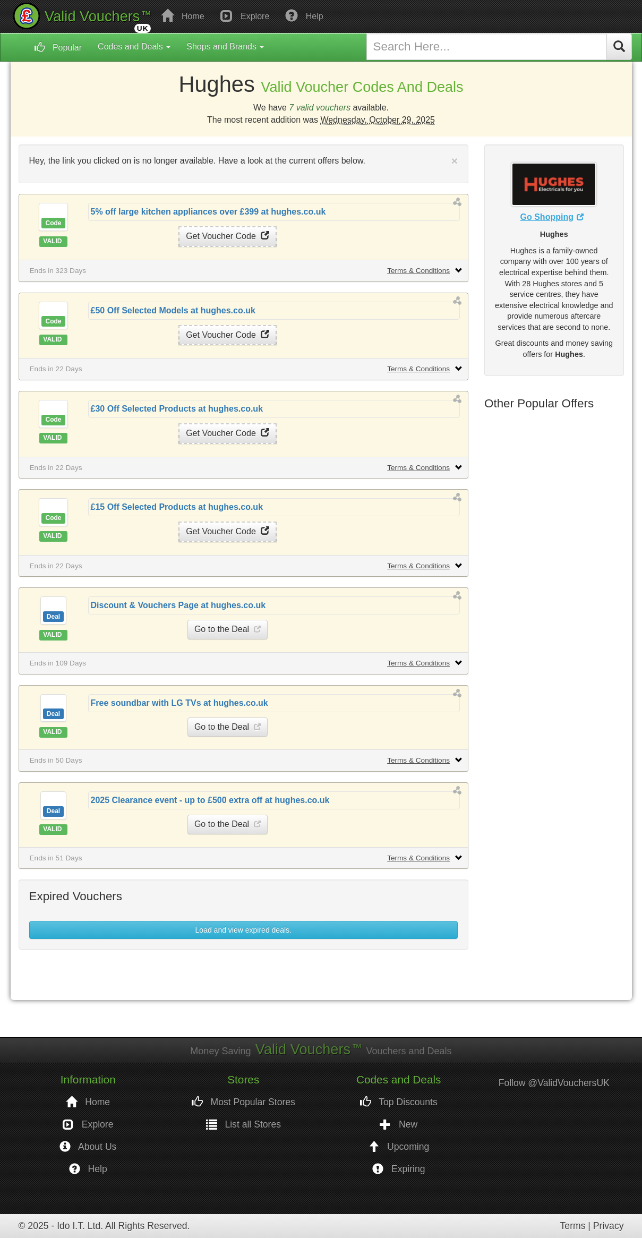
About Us (87, 1146)
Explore (245, 15)
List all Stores (243, 1124)
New (398, 1124)
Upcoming (398, 1146)
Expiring (398, 1169)
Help (304, 15)
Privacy (608, 1225)
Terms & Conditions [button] (418, 271)
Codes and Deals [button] (134, 46)
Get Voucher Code (227, 236)
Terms (573, 1225)
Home (182, 15)
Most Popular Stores (243, 1102)
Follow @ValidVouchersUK (554, 1083)
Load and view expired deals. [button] (243, 930)
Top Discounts (399, 1102)
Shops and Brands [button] (225, 46)
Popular (58, 47)
